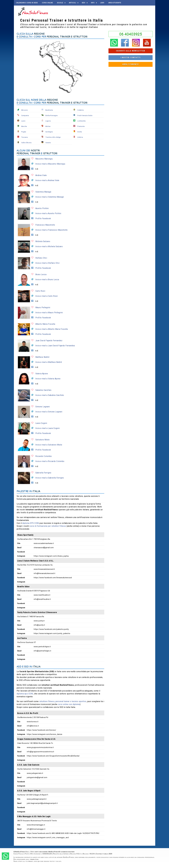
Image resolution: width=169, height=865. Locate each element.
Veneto (48, 143)
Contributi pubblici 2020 (104, 854)
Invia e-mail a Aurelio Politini (48, 213)
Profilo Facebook (43, 218)
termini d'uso (34, 859)
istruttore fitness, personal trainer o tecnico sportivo (62, 701)
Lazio (23, 121)
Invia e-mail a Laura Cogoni (47, 428)
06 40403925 (130, 34)
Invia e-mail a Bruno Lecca (47, 279)
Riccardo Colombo (43, 456)
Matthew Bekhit (42, 357)
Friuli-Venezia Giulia (84, 115)
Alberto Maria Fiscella (45, 324)
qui (39, 861)
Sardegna (49, 132)
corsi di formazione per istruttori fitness (48, 526)
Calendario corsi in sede (27, 3)
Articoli (72, 3)
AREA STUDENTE (114, 3)
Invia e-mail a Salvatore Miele (48, 445)
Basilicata (49, 110)
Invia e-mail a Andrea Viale (47, 180)
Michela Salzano (42, 241)
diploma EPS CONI (30, 523)
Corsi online (47, 3)
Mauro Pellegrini (42, 307)
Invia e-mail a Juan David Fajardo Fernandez (55, 345)
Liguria (48, 121)
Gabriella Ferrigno (43, 473)
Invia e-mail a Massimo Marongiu (50, 164)
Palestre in (28, 491)
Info (93, 3)
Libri (102, 3)
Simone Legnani (42, 406)
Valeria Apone (41, 373)
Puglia (23, 132)
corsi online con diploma (69, 704)
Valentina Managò (43, 192)
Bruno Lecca (40, 274)
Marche (24, 126)
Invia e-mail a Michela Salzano (49, 246)
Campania (25, 115)
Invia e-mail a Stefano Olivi (47, 263)
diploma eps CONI (25, 694)
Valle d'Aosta (26, 143)
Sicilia (79, 132)
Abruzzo (24, 110)
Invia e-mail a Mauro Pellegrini (49, 312)
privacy (30, 861)
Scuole (60, 3)
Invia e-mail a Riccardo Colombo (49, 461)
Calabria (80, 110)
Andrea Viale (41, 175)
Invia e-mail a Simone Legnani (48, 412)
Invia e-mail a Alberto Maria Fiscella (51, 329)
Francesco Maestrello (45, 225)
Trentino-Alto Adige (53, 137)
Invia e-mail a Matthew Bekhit (48, 362)
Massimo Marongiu (44, 159)
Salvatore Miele (42, 440)
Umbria (80, 137)
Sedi (83, 3)
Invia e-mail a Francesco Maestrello (51, 230)
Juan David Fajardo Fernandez (48, 340)
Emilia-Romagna (51, 115)
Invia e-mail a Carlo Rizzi (46, 296)
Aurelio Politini (42, 208)
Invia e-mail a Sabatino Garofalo (49, 395)
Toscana (24, 137)
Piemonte (81, 126)
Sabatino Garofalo (43, 390)
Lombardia (81, 121)
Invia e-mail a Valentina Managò (49, 197)
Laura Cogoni (41, 423)
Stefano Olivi (41, 258)
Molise (47, 126)
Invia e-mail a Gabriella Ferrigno (49, 478)
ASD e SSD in (28, 666)
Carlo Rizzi (40, 291)
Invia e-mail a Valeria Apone (47, 379)
